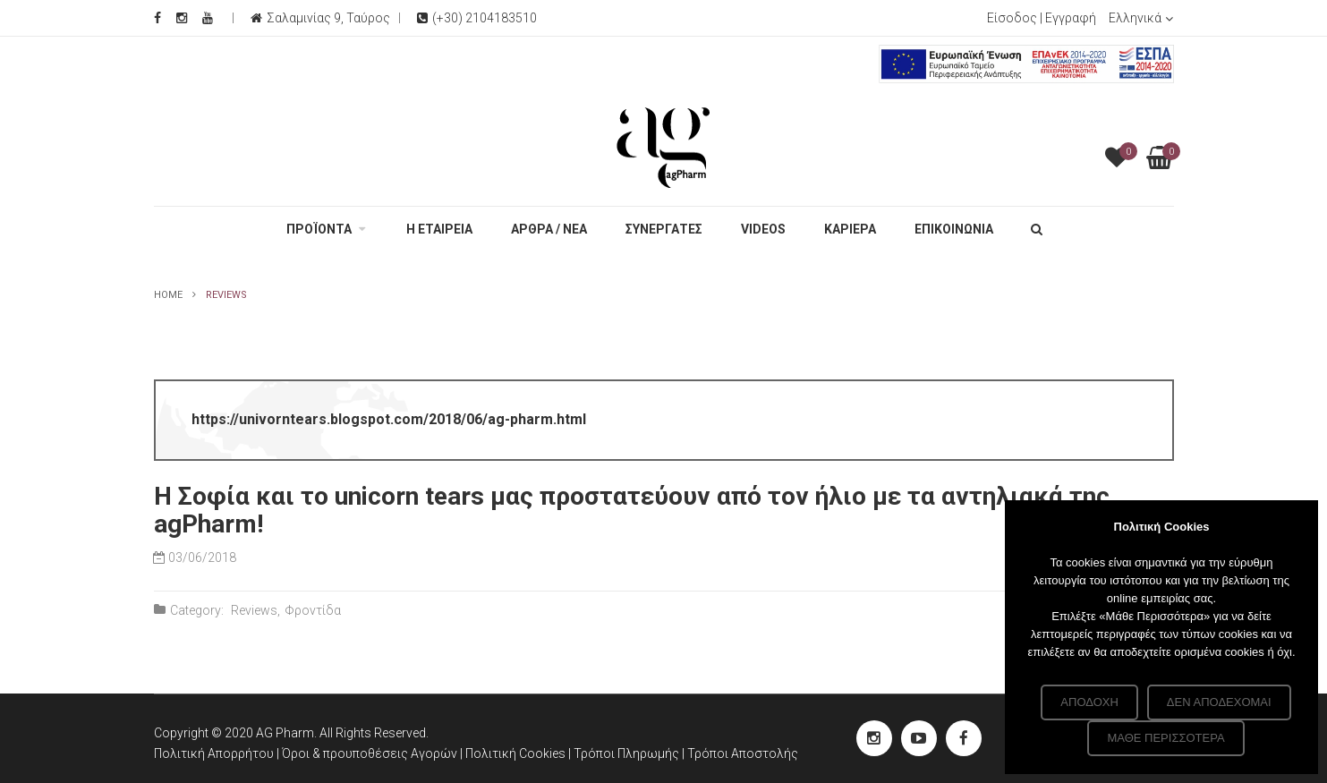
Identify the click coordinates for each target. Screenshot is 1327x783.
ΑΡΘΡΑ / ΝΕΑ (549, 229)
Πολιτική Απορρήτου (214, 753)
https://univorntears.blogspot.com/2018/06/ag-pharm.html (388, 419)
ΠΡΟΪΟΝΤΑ (319, 229)
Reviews (254, 610)
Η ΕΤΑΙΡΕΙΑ (439, 229)
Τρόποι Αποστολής (742, 753)
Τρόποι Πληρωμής (628, 753)
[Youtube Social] (207, 18)
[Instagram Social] (181, 18)
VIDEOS (763, 229)
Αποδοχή (1089, 702)
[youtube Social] (919, 738)
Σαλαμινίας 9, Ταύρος (328, 18)
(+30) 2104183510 (477, 18)
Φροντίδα (313, 610)
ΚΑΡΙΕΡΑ (850, 229)
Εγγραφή (1070, 18)
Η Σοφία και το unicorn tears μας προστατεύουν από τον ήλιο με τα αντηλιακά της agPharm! (632, 510)
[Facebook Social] (157, 18)
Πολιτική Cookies (516, 753)
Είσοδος (1012, 18)
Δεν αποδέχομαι (1219, 702)
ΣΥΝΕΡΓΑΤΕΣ (663, 229)
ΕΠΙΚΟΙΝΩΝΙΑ (953, 229)
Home (168, 295)
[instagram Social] (874, 738)
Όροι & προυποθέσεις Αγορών (369, 753)
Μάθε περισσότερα (1165, 738)
